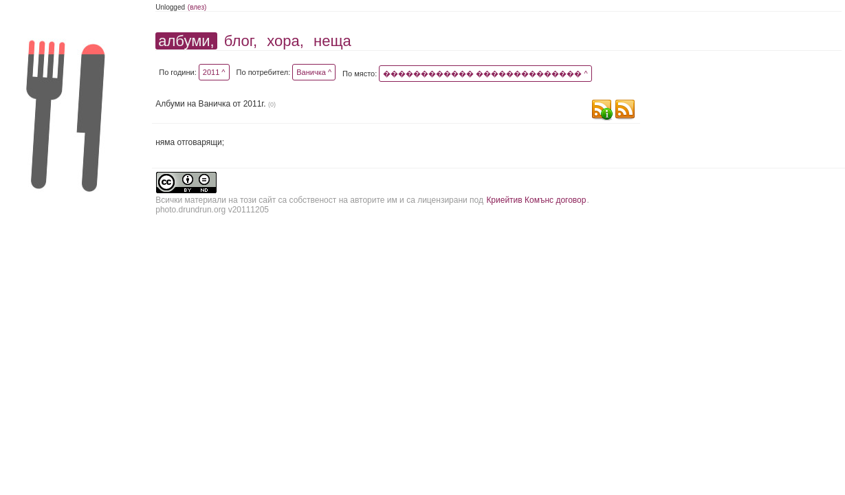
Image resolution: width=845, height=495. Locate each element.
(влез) (197, 7)
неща (332, 41)
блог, (240, 41)
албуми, (186, 41)
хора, (285, 41)
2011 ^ (214, 72)
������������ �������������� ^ (485, 73)
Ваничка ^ (313, 72)
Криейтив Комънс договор (536, 200)
